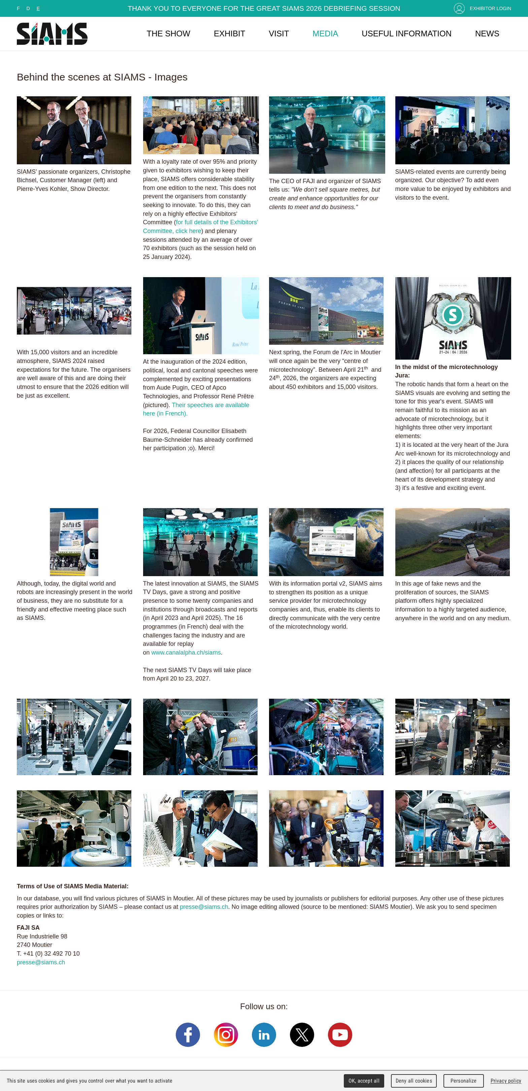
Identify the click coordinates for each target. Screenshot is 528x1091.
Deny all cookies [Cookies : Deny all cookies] (414, 1081)
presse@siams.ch (204, 906)
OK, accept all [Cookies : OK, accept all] (364, 1081)
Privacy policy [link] (506, 1081)
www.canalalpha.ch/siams (186, 652)
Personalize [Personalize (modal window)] (463, 1081)
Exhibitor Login (490, 8)
